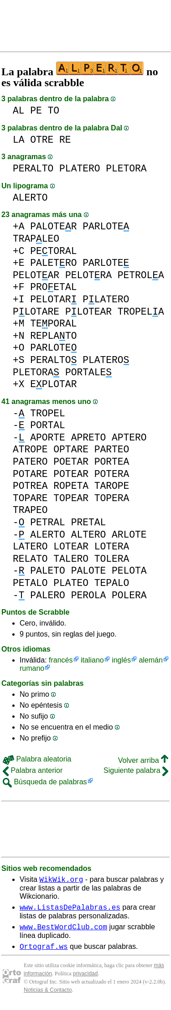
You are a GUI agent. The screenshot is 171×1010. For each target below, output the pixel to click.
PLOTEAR (88, 311)
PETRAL (47, 522)
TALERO (70, 558)
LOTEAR (70, 546)
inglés (121, 660)
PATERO (30, 461)
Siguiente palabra (136, 770)
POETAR (70, 461)
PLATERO (79, 168)
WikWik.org (61, 880)
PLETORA (126, 168)
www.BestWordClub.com (63, 931)
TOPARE (30, 498)
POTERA (112, 474)
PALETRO (53, 262)
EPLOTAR (53, 384)
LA (19, 139)
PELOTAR (36, 275)
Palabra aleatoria (37, 759)
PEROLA (88, 595)
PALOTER (53, 226)
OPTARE (70, 449)
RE (65, 139)
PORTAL (47, 425)
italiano (92, 660)
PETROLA (141, 275)
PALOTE (88, 570)
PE (36, 110)
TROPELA (141, 311)
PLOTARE (36, 311)
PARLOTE (106, 226)
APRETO (88, 437)
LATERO (30, 546)
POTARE (30, 474)
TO (54, 110)
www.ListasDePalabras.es (70, 910)
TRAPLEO (36, 238)
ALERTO (30, 197)
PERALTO (33, 168)
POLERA (129, 595)
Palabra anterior (32, 770)
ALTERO (88, 534)
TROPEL (47, 413)
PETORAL (53, 251)
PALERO (47, 595)
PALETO (47, 570)
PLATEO (70, 583)
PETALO (30, 583)
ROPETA (70, 485)
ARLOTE (129, 534)
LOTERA (112, 546)
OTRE (41, 139)
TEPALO (112, 583)
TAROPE (112, 485)
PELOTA (129, 570)
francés (61, 660)
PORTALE (88, 372)
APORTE (47, 437)
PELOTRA (88, 275)
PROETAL (53, 287)
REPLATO (53, 335)
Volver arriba (143, 760)
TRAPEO (30, 510)
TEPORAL (53, 323)
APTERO (129, 437)
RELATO (30, 558)
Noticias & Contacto (48, 995)
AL (19, 110)
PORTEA (112, 461)
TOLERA (112, 558)
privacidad (85, 979)
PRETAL (88, 522)
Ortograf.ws (44, 952)
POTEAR (70, 474)
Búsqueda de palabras (45, 782)
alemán (150, 660)
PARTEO (112, 449)
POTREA (30, 485)
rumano (32, 668)
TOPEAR (70, 498)
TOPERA (112, 498)
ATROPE (30, 449)
